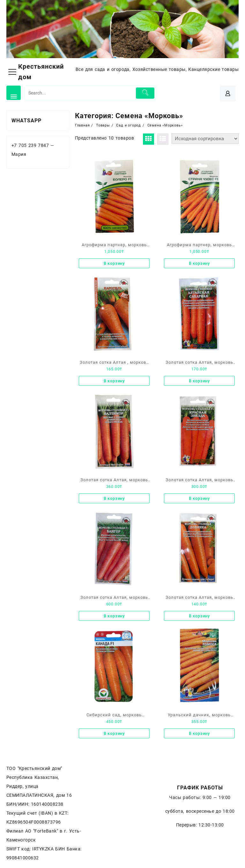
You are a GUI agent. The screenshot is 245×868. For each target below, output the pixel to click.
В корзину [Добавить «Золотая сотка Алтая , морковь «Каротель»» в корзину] (114, 380)
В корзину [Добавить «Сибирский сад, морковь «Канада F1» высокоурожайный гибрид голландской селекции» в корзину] (114, 733)
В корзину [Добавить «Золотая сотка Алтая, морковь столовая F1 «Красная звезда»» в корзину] (199, 498)
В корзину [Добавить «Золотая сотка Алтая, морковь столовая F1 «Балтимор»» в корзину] (114, 498)
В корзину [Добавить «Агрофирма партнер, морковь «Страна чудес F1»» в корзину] (199, 263)
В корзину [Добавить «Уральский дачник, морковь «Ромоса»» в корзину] (199, 733)
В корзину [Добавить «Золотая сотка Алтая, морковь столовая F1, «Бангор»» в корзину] (114, 615)
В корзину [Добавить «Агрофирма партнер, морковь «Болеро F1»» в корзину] (114, 263)
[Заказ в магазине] (205, 138)
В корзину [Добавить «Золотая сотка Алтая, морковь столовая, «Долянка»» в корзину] (199, 615)
